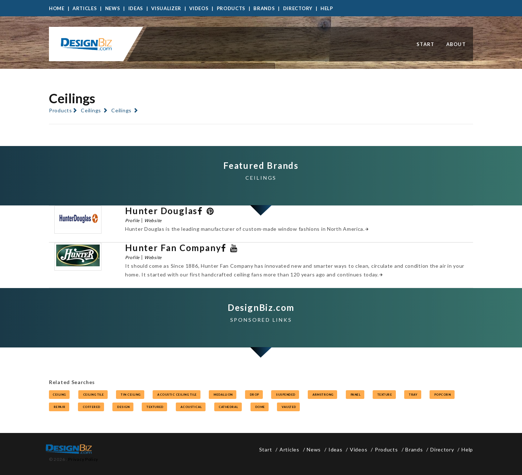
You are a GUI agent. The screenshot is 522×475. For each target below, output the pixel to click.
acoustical (191, 406)
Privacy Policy (83, 459)
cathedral (228, 406)
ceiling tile (93, 394)
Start (426, 44)
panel (355, 394)
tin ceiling (130, 394)
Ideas (136, 8)
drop (254, 394)
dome (259, 406)
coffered (91, 406)
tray (412, 394)
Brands (264, 8)
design (122, 406)
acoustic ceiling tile (177, 394)
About (456, 44)
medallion (222, 394)
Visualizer (166, 8)
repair (59, 406)
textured (154, 406)
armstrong (323, 394)
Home (57, 8)
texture (384, 394)
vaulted (288, 406)
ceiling (59, 394)
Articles (84, 8)
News (112, 8)
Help (326, 8)
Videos (198, 8)
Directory (297, 8)
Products (231, 8)
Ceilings (91, 110)
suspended (285, 394)
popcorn (442, 394)
